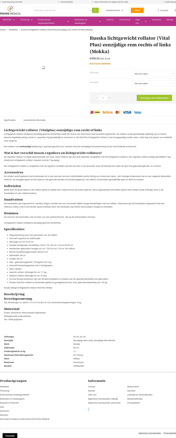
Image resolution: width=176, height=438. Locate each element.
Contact (91, 386)
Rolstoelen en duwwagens (81, 21)
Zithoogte (94, 72)
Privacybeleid (133, 402)
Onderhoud (124, 19)
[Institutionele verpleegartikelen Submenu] (69, 21)
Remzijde (94, 82)
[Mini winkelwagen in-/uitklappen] (175, 10)
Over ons (137, 21)
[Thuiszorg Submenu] (33, 19)
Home (3, 29)
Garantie (131, 390)
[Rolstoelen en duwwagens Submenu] (101, 21)
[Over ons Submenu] (147, 21)
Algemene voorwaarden (150, 433)
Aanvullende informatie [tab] (34, 120)
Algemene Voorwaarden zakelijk (103, 398)
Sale (2, 406)
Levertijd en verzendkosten (139, 394)
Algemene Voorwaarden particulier (104, 402)
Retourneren (133, 386)
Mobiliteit (7, 19)
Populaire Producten (9, 402)
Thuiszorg (24, 19)
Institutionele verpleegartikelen (46, 21)
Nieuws (169, 19)
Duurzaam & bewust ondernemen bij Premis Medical (24, 419)
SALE (137, 10)
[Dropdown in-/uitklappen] (122, 10)
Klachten (4, 415)
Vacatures (156, 19)
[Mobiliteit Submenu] (15, 19)
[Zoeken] (95, 10)
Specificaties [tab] (10, 120)
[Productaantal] (103, 98)
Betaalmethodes (135, 398)
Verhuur (110, 19)
